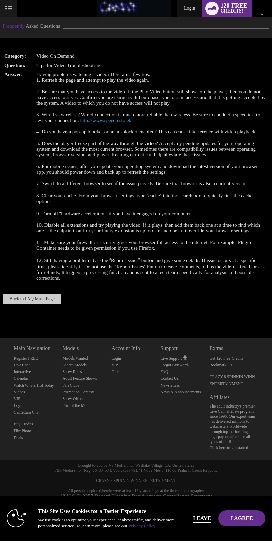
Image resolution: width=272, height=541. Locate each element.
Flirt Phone (22, 430)
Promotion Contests (78, 392)
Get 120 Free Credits (226, 358)
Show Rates (72, 371)
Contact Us (170, 378)
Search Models (74, 365)
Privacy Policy (141, 525)
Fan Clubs (70, 385)
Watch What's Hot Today (33, 385)
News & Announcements (181, 392)
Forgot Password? (175, 365)
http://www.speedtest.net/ (106, 120)
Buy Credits (23, 424)
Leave (203, 518)
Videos (19, 392)
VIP (16, 398)
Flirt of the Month (76, 405)
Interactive (22, 371)
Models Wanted (75, 358)
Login (189, 8)
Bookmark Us (221, 365)
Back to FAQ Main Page (32, 298)
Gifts (115, 371)
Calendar (20, 378)
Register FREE (25, 358)
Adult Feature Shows (79, 378)
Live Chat (21, 365)
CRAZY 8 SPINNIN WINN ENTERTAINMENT (136, 480)
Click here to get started (229, 447)
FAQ (164, 371)
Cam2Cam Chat (26, 412)
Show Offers (72, 398)
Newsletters (170, 385)
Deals (18, 437)
